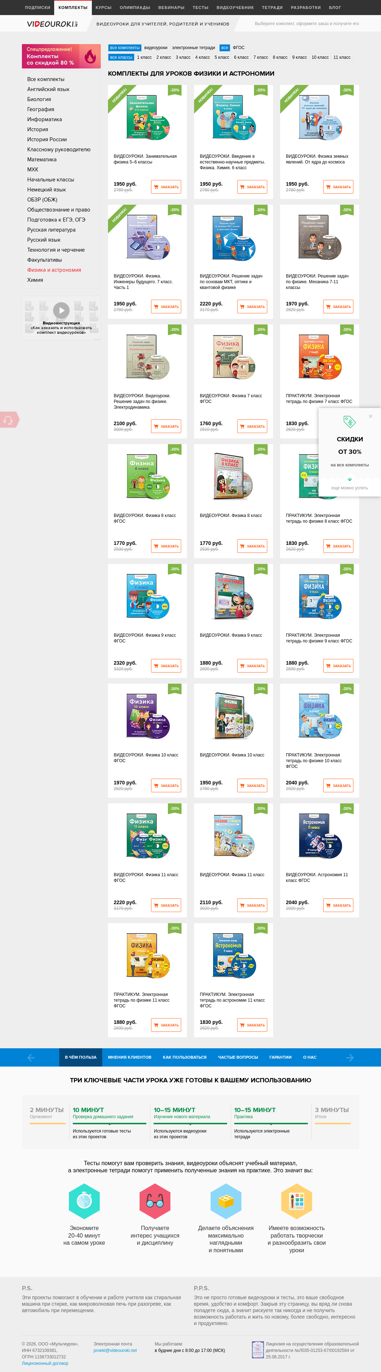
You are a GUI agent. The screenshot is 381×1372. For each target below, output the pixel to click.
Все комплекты (46, 79)
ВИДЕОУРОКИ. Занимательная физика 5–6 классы (145, 159)
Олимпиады (135, 7)
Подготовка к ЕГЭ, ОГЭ (56, 220)
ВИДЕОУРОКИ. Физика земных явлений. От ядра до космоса (317, 159)
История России (47, 139)
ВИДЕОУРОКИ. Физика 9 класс (231, 635)
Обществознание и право (58, 209)
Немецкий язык (46, 189)
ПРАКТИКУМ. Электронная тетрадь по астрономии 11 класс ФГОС (232, 1000)
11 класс (342, 57)
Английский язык (48, 89)
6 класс (241, 57)
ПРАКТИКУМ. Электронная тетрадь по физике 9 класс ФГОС (319, 638)
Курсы (104, 7)
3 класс (183, 57)
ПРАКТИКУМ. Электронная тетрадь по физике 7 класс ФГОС (319, 398)
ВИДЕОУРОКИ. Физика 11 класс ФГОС (146, 877)
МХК (32, 169)
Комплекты (73, 7)
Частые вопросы (238, 1057)
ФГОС (239, 47)
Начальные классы (50, 179)
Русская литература (51, 230)
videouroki (53, 24)
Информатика (44, 119)
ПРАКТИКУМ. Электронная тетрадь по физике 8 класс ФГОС (319, 518)
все (224, 47)
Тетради (272, 7)
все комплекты (125, 47)
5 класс (222, 57)
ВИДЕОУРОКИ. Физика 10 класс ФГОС (146, 758)
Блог (335, 7)
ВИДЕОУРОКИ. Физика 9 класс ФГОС (145, 638)
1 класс (144, 57)
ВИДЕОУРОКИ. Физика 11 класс (232, 874)
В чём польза (81, 1057)
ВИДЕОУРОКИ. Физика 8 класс (231, 515)
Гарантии (280, 1057)
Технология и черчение (56, 250)
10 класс (320, 57)
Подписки (38, 7)
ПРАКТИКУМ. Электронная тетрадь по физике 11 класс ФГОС (142, 1000)
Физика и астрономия (54, 270)
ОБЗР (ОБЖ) (42, 199)
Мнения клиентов (129, 1057)
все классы (121, 57)
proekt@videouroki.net (115, 1350)
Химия (35, 280)
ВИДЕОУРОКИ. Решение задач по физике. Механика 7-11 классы (317, 282)
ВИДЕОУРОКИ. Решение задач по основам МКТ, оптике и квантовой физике (231, 282)
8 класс (280, 57)
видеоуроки (155, 47)
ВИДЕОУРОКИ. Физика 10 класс (232, 755)
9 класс (299, 57)
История (37, 129)
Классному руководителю (59, 149)
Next (350, 1058)
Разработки (306, 7)
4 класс (202, 57)
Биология (39, 99)
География (40, 109)
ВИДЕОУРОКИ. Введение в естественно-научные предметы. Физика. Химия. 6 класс (232, 162)
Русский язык (44, 240)
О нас (309, 1057)
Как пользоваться (185, 1057)
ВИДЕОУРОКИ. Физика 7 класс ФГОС (231, 398)
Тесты (200, 7)
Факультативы (44, 260)
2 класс (163, 57)
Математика (42, 159)
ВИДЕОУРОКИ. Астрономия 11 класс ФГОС (317, 877)
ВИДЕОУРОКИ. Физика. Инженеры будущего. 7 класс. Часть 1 (143, 282)
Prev (31, 1058)
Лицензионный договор (45, 1363)
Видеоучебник (235, 7)
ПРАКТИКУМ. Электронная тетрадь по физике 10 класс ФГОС (314, 761)
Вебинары (171, 7)
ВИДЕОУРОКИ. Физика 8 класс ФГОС (145, 518)
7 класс (260, 57)
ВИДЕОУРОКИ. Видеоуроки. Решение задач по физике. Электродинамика (142, 401)
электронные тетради (193, 47)
